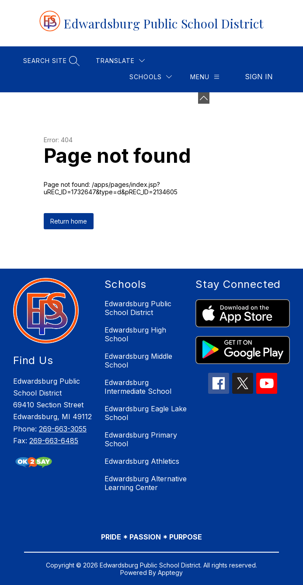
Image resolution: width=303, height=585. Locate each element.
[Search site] (50, 60)
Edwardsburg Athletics (141, 461)
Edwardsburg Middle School (138, 360)
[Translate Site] (120, 60)
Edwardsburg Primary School (140, 439)
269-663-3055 (63, 428)
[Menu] (205, 76)
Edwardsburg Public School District (137, 308)
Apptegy (170, 572)
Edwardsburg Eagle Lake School (145, 413)
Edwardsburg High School (135, 334)
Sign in (259, 76)
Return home (68, 221)
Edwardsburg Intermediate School (137, 387)
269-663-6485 (53, 440)
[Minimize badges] (203, 98)
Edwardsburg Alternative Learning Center (145, 483)
